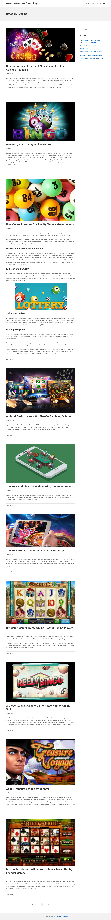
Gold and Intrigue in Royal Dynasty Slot (91, 55)
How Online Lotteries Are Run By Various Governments (40, 224)
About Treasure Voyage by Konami (27, 788)
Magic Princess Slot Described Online (91, 51)
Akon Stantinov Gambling (60, 916)
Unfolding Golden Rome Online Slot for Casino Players (39, 628)
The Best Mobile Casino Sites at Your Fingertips (35, 550)
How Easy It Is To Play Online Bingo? (28, 144)
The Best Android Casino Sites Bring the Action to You (39, 486)
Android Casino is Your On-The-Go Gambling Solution (39, 416)
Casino (12, 93)
